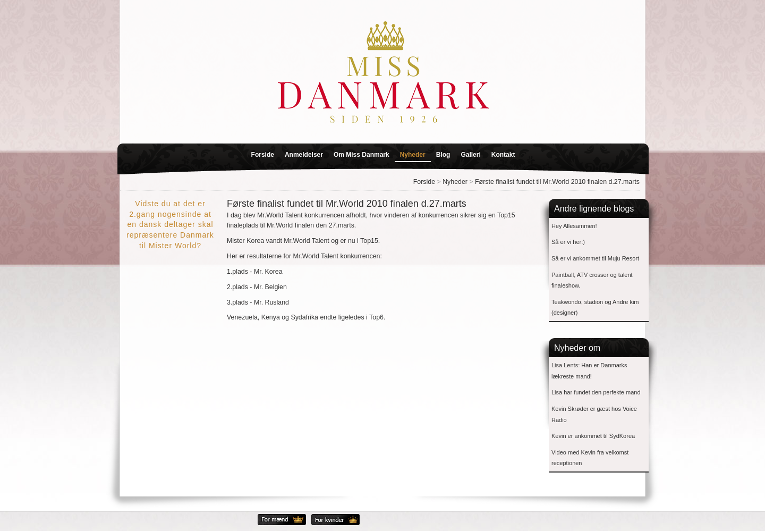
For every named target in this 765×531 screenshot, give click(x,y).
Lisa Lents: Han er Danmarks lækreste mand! (589, 371)
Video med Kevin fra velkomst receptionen (589, 458)
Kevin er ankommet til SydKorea (593, 436)
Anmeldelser (304, 154)
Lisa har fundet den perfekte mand (596, 392)
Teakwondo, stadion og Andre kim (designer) (595, 307)
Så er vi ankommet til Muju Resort (595, 258)
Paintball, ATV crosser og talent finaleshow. (592, 280)
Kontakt (503, 154)
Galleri (470, 154)
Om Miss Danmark (361, 154)
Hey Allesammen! (574, 226)
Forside (262, 154)
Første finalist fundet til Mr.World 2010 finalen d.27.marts (557, 182)
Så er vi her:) (568, 242)
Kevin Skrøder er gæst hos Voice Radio (594, 414)
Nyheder (413, 154)
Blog (443, 154)
